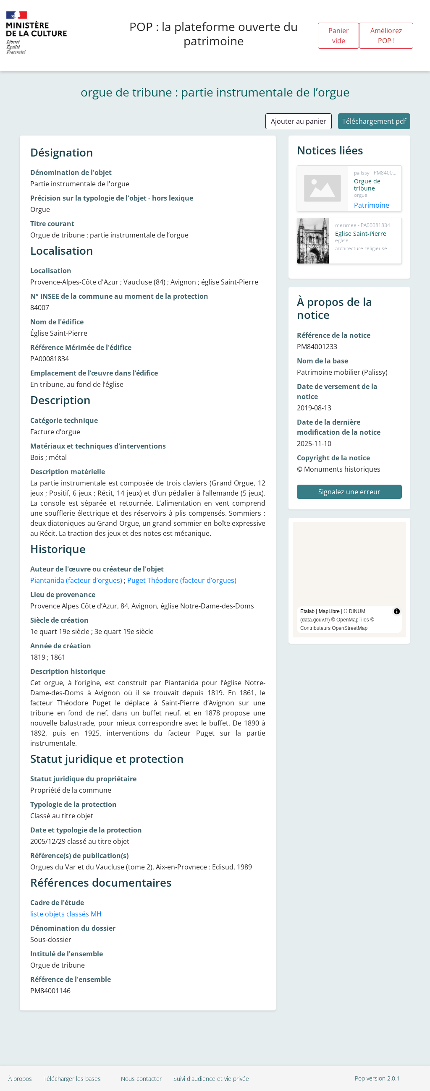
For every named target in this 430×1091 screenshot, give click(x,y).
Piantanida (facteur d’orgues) (76, 580)
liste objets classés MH (66, 914)
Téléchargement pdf (374, 121)
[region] (349, 579)
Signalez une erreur (349, 491)
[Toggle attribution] (397, 611)
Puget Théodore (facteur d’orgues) (181, 580)
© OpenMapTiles (350, 620)
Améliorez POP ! (386, 35)
